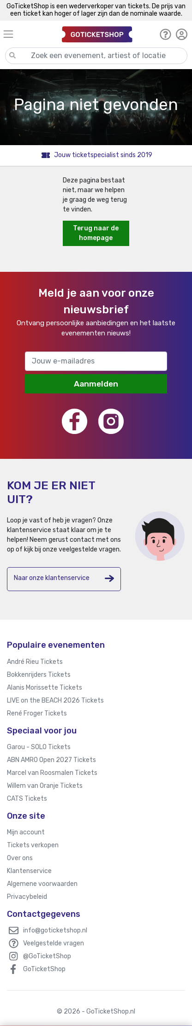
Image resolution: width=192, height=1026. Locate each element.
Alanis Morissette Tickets (44, 688)
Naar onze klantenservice (64, 578)
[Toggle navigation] (28, 33)
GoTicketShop (44, 969)
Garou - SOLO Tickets (39, 747)
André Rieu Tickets (35, 662)
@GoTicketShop (47, 956)
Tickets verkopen (33, 845)
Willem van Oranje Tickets (45, 786)
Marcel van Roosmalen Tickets (52, 773)
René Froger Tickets (37, 713)
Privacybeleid (27, 897)
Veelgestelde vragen (53, 943)
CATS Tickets (27, 799)
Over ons (20, 858)
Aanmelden (96, 383)
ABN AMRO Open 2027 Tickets (51, 760)
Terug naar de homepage (96, 233)
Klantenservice (29, 871)
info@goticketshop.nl (55, 930)
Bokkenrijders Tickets (39, 675)
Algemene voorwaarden (42, 884)
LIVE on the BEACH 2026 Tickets (55, 700)
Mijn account (26, 832)
